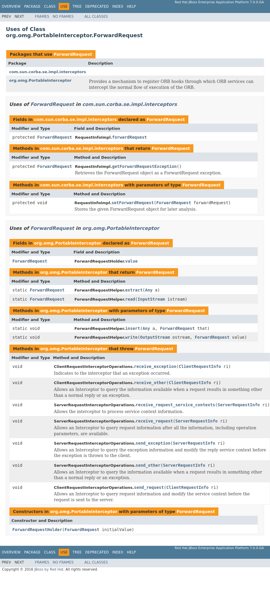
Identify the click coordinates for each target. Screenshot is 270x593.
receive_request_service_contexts (175, 404)
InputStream (151, 299)
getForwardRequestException (144, 166)
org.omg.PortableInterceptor (40, 80)
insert (132, 328)
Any (148, 290)
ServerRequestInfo (239, 404)
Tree (77, 6)
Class (49, 6)
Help (131, 6)
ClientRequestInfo (200, 366)
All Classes (96, 16)
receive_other (150, 382)
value (131, 261)
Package (32, 6)
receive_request (154, 421)
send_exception (153, 443)
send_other (148, 465)
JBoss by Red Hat (48, 569)
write (131, 337)
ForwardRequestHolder (37, 529)
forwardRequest (129, 137)
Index (118, 6)
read (130, 299)
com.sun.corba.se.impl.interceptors (47, 72)
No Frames (63, 16)
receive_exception (155, 366)
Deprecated (97, 6)
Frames (42, 16)
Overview (11, 6)
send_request (149, 487)
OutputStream (155, 337)
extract (134, 290)
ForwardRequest (73, 54)
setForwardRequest (132, 202)
